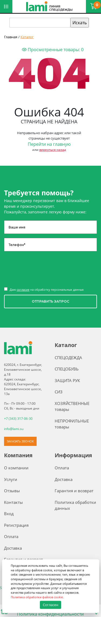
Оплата (11, 536)
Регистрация (16, 525)
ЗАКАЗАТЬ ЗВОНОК (20, 441)
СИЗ (58, 391)
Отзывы (12, 490)
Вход (9, 513)
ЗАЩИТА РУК (67, 380)
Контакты (13, 502)
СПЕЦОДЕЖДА (68, 357)
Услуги (10, 479)
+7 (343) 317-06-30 (18, 418)
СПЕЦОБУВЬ (67, 369)
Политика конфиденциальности (50, 614)
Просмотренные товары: (52, 50)
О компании (16, 467)
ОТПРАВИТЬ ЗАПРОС (50, 301)
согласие (23, 289)
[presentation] (45, 268)
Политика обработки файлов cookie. (37, 597)
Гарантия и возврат (74, 490)
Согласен (50, 604)
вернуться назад (52, 149)
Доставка (13, 547)
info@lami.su (13, 429)
